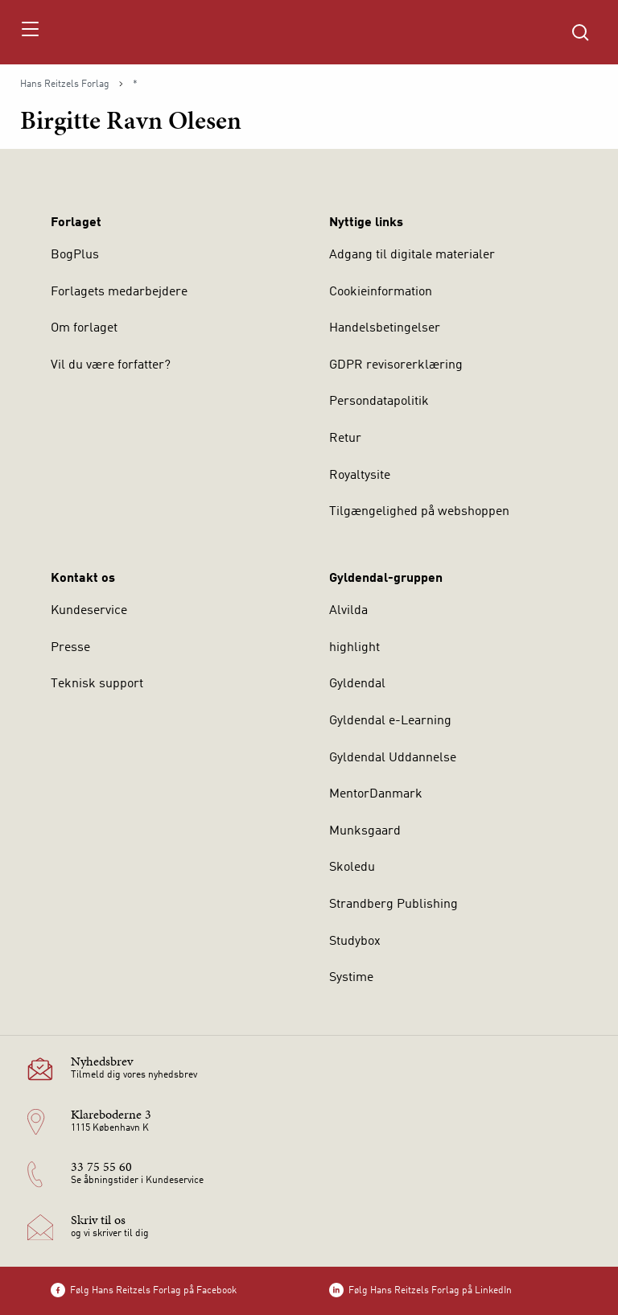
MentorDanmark (375, 794)
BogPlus (75, 255)
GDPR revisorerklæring (396, 365)
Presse (70, 647)
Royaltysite (359, 475)
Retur (345, 438)
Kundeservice (89, 610)
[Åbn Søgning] (580, 32)
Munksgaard (365, 831)
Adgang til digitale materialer (412, 255)
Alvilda (348, 610)
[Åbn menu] (29, 32)
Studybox (355, 941)
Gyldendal (357, 684)
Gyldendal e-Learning (390, 721)
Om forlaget (84, 328)
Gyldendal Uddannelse (392, 758)
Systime (351, 977)
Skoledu (352, 867)
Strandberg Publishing (393, 904)
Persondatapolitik (379, 401)
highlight (354, 647)
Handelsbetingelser (384, 328)
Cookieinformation (380, 292)
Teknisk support (97, 684)
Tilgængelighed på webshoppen (419, 511)
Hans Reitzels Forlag (64, 84)
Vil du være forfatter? (111, 365)
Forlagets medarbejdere (119, 292)
